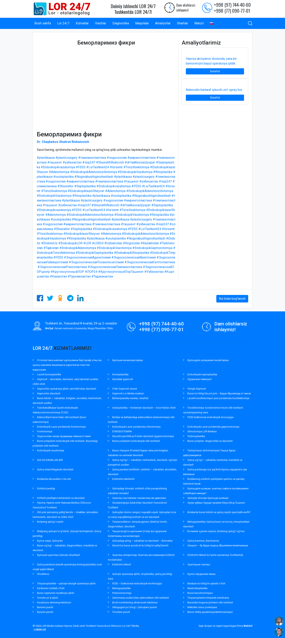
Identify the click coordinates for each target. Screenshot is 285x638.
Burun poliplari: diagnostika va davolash (210, 440)
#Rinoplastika (162, 172)
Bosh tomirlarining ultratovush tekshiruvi (135, 602)
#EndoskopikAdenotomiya (77, 248)
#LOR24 (98, 243)
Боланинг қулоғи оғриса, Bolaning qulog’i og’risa (215, 531)
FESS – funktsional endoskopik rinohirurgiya (137, 583)
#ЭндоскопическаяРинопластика (62, 267)
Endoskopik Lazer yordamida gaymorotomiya (213, 426)
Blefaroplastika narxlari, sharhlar (130, 398)
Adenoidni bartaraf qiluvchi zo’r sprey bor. (214, 90)
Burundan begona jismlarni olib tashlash (210, 602)
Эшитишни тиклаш (198, 564)
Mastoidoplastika (197, 588)
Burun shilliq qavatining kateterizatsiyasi (210, 611)
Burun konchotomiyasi (200, 592)
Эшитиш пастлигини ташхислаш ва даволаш (139, 497)
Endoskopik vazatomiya (50, 450)
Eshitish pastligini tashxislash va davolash (61, 497)
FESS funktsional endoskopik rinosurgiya (210, 417)
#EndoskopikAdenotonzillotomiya (93, 172)
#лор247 (88, 162)
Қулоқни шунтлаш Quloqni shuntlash (58, 554)
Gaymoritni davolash (48, 393)
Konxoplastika (120, 374)
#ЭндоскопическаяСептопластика (149, 262)
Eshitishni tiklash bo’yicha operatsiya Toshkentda (215, 554)
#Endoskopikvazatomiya (58, 167)
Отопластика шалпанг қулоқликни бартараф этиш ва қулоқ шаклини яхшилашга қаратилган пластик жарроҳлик (67, 365)
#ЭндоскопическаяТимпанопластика (115, 267)
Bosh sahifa (42, 23)
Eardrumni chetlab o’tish (51, 588)
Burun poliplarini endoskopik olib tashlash (136, 440)
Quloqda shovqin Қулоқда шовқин (207, 497)
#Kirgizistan (131, 243)
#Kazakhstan (150, 243)
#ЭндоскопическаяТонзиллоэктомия (96, 262)
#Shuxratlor (65, 186)
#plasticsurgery (66, 158)
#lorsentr (116, 167)
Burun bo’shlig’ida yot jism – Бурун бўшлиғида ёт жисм (219, 393)
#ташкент (54, 162)
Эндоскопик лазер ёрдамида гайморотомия (64, 436)
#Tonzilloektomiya (136, 167)
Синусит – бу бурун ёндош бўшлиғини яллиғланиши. (218, 545)
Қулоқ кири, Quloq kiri (50, 540)
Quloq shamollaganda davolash (55, 469)
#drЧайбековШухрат (140, 162)
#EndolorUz (49, 243)
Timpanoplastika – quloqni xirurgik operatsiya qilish (66, 583)
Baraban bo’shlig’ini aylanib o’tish (206, 583)
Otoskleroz (43, 573)
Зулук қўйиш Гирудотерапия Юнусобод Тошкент (216, 502)
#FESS (81, 167)
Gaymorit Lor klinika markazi (128, 393)
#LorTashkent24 (97, 167)
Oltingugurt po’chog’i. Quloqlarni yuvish (134, 607)
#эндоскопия (117, 158)
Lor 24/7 (63, 23)
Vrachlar (100, 23)
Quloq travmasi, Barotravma (203, 540)
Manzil (199, 23)
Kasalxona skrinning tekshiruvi (54, 602)
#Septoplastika (85, 186)
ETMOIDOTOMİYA (122, 431)
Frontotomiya (44, 431)
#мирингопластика (141, 158)
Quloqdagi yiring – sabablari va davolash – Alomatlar (142, 540)
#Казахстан (58, 276)
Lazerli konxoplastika (49, 374)
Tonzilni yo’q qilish (47, 597)
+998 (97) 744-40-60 (232, 4)
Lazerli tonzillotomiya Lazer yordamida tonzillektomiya (218, 398)
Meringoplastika (121, 588)
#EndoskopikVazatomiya (135, 172)
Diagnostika (120, 23)
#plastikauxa (46, 158)
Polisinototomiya (121, 592)
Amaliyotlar (163, 23)
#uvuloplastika (63, 177)
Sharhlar (182, 23)
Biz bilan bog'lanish (232, 298)
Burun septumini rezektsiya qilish (55, 592)
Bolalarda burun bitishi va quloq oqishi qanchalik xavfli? (218, 512)
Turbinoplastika (196, 436)
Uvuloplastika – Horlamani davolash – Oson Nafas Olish (144, 407)
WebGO (247, 625)
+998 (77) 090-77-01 (232, 10)
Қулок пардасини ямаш (201, 573)
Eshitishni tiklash (121, 564)
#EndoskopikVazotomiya (114, 248)
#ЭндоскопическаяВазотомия (133, 257)
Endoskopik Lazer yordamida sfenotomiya (136, 426)
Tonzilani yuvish (121, 611)
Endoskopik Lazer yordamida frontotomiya (61, 426)
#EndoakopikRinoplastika (131, 253)
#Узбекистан (153, 272)
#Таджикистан (102, 276)
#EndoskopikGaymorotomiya (152, 248)
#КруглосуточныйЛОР (67, 272)
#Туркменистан (79, 276)
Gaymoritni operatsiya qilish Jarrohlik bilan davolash (66, 388)
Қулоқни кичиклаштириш (127, 360)
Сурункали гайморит (199, 379)
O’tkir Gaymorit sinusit (124, 388)
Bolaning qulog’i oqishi (50, 521)
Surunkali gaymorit (122, 379)
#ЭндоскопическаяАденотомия (87, 257)
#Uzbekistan (113, 243)
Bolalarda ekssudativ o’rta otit (54, 478)
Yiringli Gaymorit (196, 388)
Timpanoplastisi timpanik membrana (208, 597)
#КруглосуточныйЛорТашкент (120, 272)
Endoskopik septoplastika (202, 374)
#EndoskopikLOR (70, 243)
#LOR (87, 243)
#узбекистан (72, 162)
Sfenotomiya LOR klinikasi (202, 431)
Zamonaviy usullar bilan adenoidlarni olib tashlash (140, 597)
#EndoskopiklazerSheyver (86, 191)
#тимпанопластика (92, 158)
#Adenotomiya (59, 172)
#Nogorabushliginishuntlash (93, 177)
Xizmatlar (82, 23)
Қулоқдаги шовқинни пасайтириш (208, 360)
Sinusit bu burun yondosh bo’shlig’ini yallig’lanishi (140, 545)
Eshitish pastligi (46, 488)
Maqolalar (142, 23)
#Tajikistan (51, 248)
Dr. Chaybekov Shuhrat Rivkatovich (63, 142)
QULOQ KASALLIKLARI (50, 459)
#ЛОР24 (91, 272)
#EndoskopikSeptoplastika (94, 253)
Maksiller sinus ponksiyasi (202, 607)
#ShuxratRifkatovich (110, 162)
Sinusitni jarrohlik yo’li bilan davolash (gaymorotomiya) (143, 436)
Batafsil (215, 71)
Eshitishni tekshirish (123, 478)
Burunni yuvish (45, 607)
